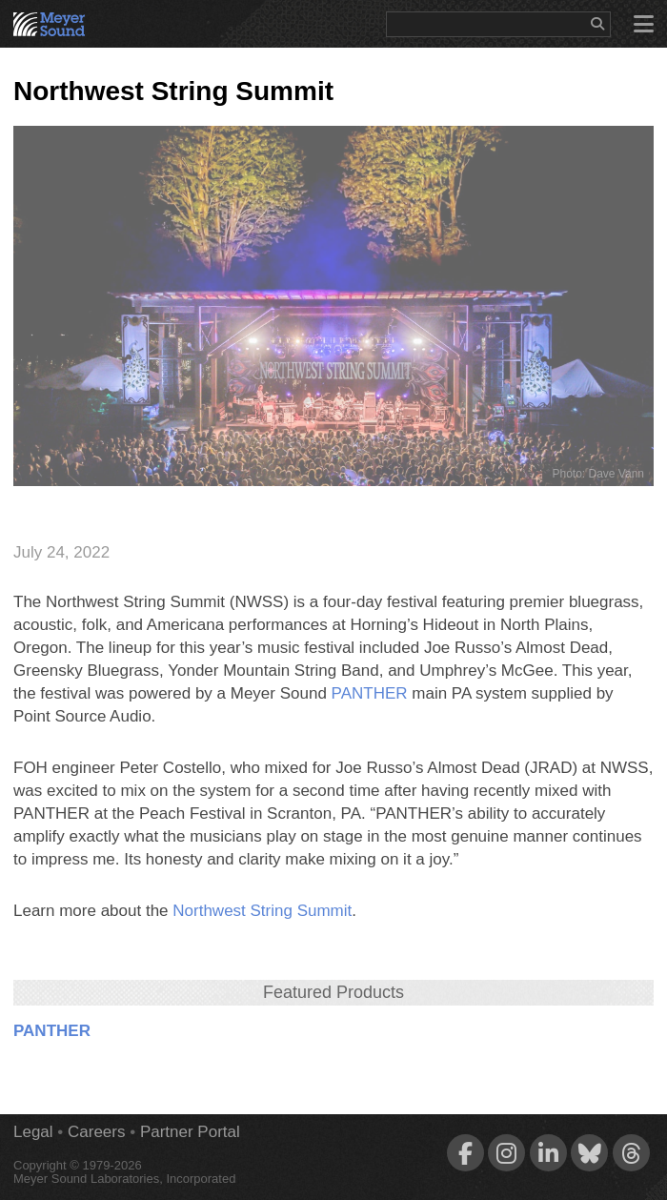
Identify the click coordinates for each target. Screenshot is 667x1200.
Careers (96, 1132)
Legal (33, 1132)
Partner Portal (190, 1132)
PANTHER (370, 693)
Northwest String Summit (262, 911)
